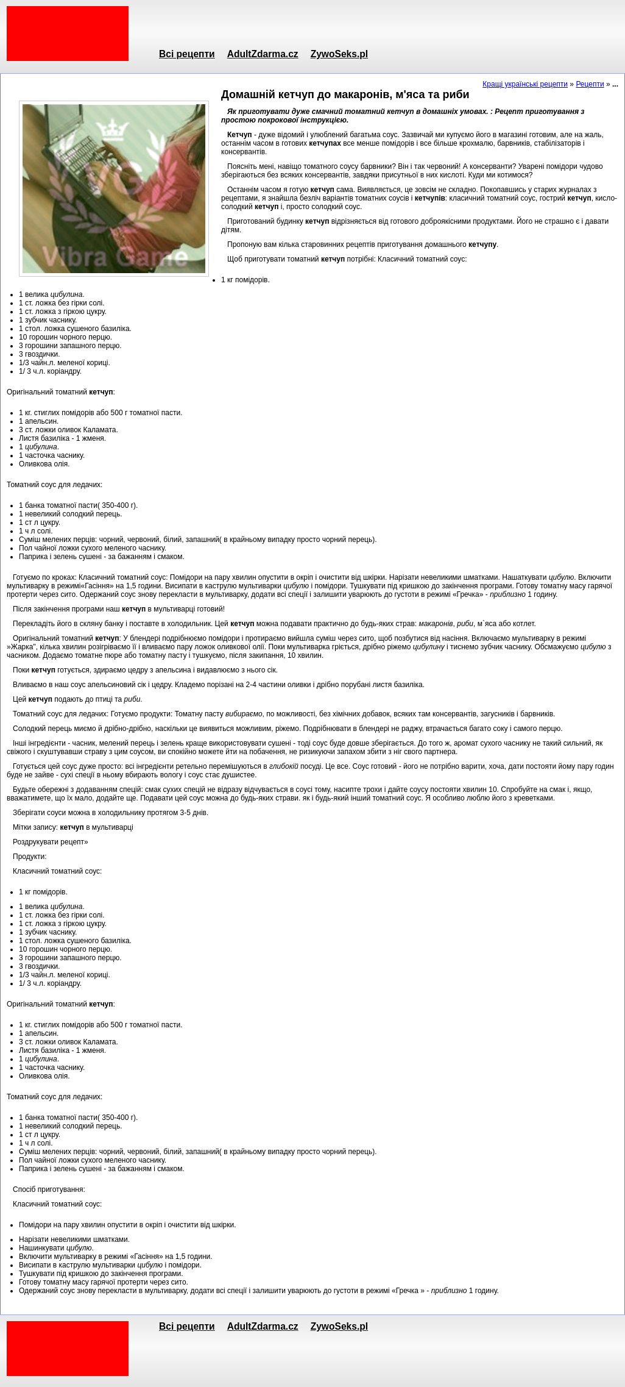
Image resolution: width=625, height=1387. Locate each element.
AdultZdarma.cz (262, 54)
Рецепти (590, 84)
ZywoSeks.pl (339, 54)
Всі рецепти (187, 54)
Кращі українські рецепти (525, 84)
